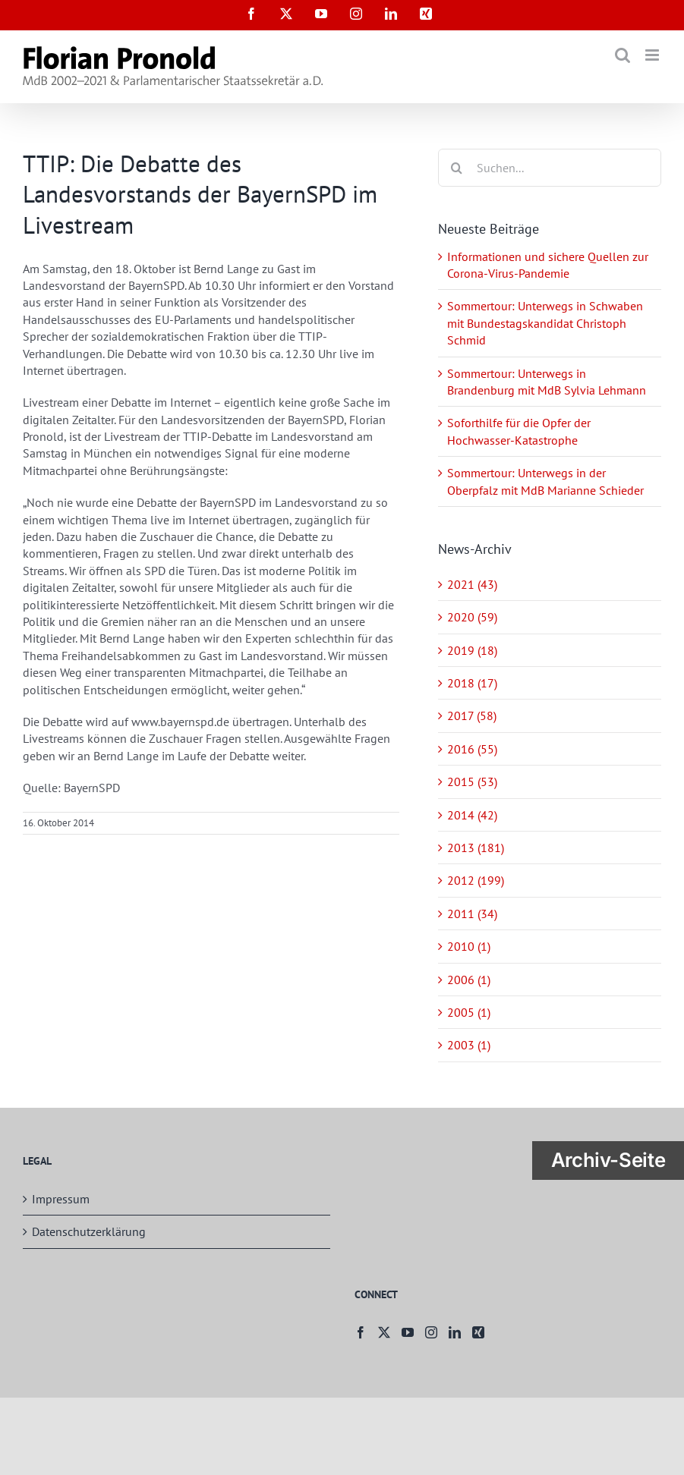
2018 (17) (472, 682)
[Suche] (457, 168)
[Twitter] (384, 1332)
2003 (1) (468, 1044)
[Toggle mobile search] (622, 55)
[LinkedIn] (455, 1332)
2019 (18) (472, 650)
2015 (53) (472, 781)
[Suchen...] (549, 168)
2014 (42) (472, 814)
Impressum (61, 1198)
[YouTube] (408, 1332)
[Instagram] (431, 1332)
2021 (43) (472, 584)
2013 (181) (475, 847)
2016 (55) (472, 748)
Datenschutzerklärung (89, 1231)
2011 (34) (472, 913)
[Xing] (478, 1332)
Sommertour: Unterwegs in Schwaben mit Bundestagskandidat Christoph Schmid (545, 323)
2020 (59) (472, 616)
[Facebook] (361, 1332)
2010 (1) (468, 946)
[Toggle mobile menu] (653, 55)
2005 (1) (468, 1012)
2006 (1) (468, 979)
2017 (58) (471, 715)
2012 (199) (475, 880)
